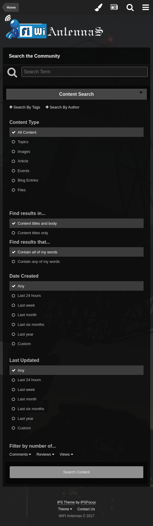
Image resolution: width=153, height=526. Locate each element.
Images (24, 151)
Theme (65, 509)
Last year (25, 334)
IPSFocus (88, 502)
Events (23, 170)
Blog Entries (28, 180)
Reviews (45, 454)
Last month (27, 315)
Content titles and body (37, 223)
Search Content (76, 472)
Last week (26, 305)
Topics (23, 142)
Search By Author (62, 107)
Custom (24, 344)
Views (66, 454)
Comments (20, 454)
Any (21, 286)
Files (22, 190)
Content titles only (33, 233)
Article (23, 161)
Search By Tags (24, 107)
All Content (27, 132)
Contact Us (86, 509)
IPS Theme (66, 502)
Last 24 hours (29, 295)
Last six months (31, 324)
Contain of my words (37, 252)
